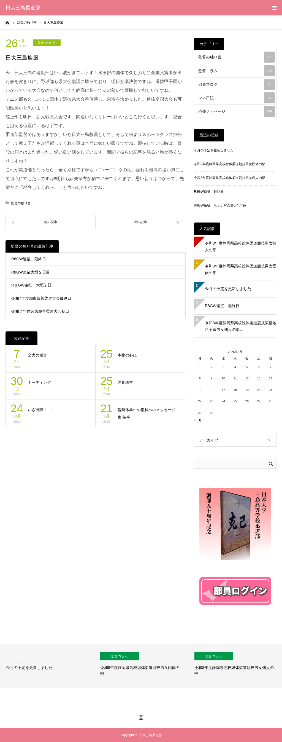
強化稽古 (125, 382)
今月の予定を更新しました (214, 150)
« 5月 (198, 420)
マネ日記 (236, 97)
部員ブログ (236, 84)
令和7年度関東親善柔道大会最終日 (41, 298)
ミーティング (39, 382)
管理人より (25, 656)
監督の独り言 (47, 42)
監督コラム (236, 70)
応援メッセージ (236, 111)
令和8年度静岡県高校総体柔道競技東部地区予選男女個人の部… (240, 326)
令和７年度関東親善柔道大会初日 (40, 311)
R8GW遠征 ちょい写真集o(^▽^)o (220, 205)
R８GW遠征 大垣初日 (31, 285)
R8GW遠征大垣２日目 (30, 272)
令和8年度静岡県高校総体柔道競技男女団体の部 (229, 164)
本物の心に (127, 355)
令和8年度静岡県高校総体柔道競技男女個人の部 (229, 178)
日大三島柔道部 (23, 7)
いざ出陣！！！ (41, 410)
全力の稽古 (37, 355)
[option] (47, 666)
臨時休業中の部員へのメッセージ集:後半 (146, 413)
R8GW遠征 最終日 (28, 259)
